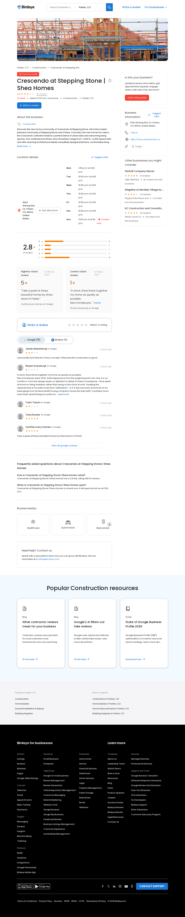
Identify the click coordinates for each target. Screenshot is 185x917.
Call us (134, 132)
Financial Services (88, 767)
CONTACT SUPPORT (152, 885)
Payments (22, 808)
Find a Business (138, 794)
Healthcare (84, 772)
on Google (52, 348)
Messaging (22, 820)
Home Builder (22, 702)
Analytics (21, 856)
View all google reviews (64, 444)
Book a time (114, 772)
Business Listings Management (59, 823)
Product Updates (116, 791)
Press (110, 786)
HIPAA (74, 900)
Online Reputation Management (60, 789)
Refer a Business (139, 808)
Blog (110, 782)
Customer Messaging (54, 794)
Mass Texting (23, 803)
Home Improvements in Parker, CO (110, 707)
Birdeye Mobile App (26, 871)
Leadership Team (116, 762)
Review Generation (53, 784)
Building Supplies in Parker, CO (108, 712)
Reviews (21, 762)
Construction (39, 67)
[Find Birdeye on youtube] (126, 885)
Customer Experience (54, 827)
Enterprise (49, 762)
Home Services (86, 777)
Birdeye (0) (57, 339)
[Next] (109, 523)
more (97, 303)
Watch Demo (114, 767)
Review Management (54, 779)
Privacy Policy (45, 900)
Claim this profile (136, 97)
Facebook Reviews (53, 818)
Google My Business (53, 813)
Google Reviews (51, 808)
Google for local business (56, 774)
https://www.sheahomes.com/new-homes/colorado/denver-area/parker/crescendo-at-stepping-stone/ (147, 139)
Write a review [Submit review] (29, 105)
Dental (82, 762)
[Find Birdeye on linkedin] (114, 885)
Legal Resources (116, 816)
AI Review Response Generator (146, 779)
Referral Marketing (52, 798)
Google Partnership (26, 866)
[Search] (109, 7)
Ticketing (21, 839)
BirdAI (20, 851)
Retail (82, 801)
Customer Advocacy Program (146, 813)
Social (20, 794)
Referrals (21, 767)
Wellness (83, 806)
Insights (21, 830)
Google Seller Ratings (27, 777)
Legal (81, 782)
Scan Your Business (140, 789)
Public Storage (86, 791)
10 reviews (41, 93)
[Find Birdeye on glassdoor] (132, 885)
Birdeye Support (139, 803)
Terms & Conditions (27, 900)
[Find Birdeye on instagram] (120, 885)
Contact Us (113, 820)
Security (58, 900)
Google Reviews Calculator (144, 774)
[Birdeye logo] (26, 7)
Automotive (85, 757)
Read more (24, 146)
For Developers (138, 798)
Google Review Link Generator (146, 784)
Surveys (21, 825)
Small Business (51, 757)
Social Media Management (57, 832)
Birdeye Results (115, 811)
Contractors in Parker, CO (105, 697)
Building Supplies (24, 712)
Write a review (131, 7)
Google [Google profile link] (137, 146)
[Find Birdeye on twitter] (108, 885)
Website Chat (51, 803)
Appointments (24, 798)
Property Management (90, 786)
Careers (112, 796)
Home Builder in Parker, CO (106, 702)
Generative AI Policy (96, 900)
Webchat (21, 789)
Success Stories (115, 801)
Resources (113, 777)
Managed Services (140, 757)
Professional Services (141, 762)
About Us (112, 757)
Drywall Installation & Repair (29, 707)
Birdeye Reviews (116, 806)
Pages (20, 772)
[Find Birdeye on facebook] (103, 885)
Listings (21, 757)
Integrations (23, 861)
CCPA (81, 900)
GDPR (66, 900)
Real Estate (85, 796)
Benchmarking (24, 835)
